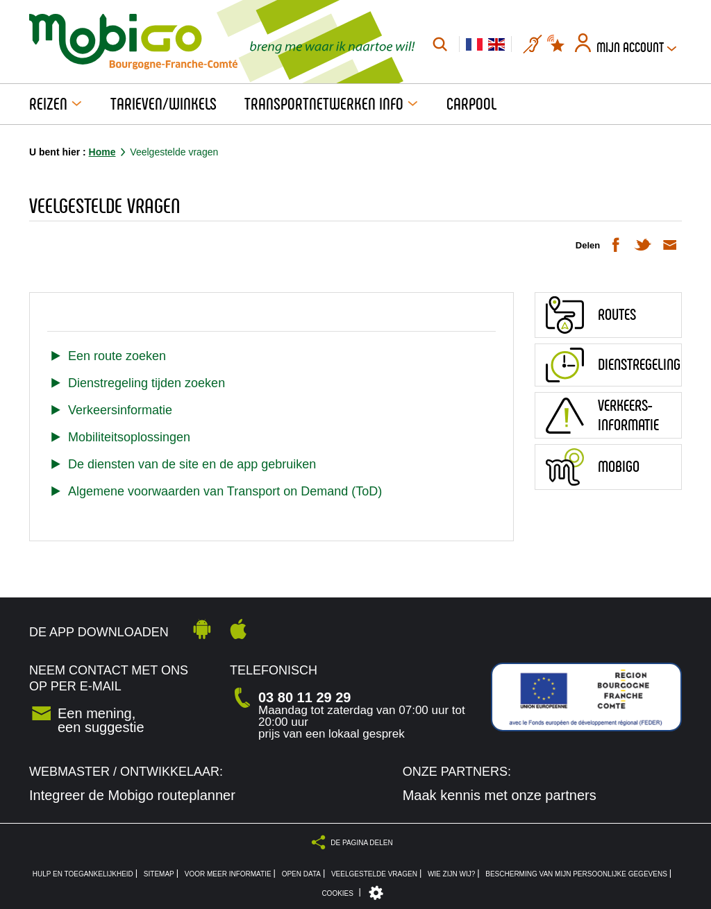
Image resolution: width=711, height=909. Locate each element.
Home (102, 152)
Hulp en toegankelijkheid (83, 874)
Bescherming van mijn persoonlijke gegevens (576, 874)
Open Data (301, 874)
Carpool (471, 104)
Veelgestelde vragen (374, 874)
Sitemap (159, 874)
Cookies (337, 893)
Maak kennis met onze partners (499, 795)
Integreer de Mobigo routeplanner (132, 795)
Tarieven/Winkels (163, 104)
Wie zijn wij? (451, 874)
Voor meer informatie (228, 874)
